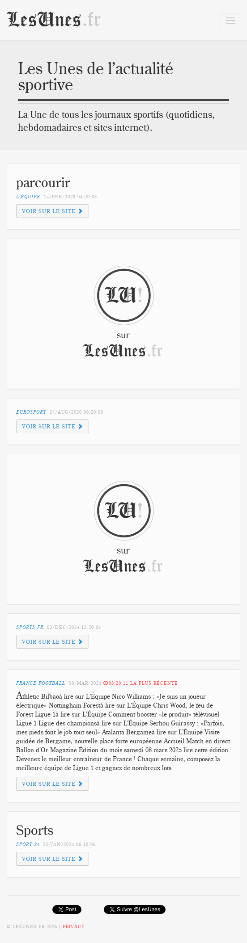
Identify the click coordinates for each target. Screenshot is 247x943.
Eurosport (31, 412)
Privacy (74, 927)
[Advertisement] (88, 308)
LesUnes (54, 20)
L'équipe (28, 197)
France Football (40, 683)
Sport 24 (27, 844)
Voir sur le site (52, 211)
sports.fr (29, 627)
